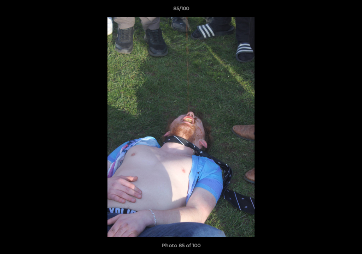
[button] (349, 10)
